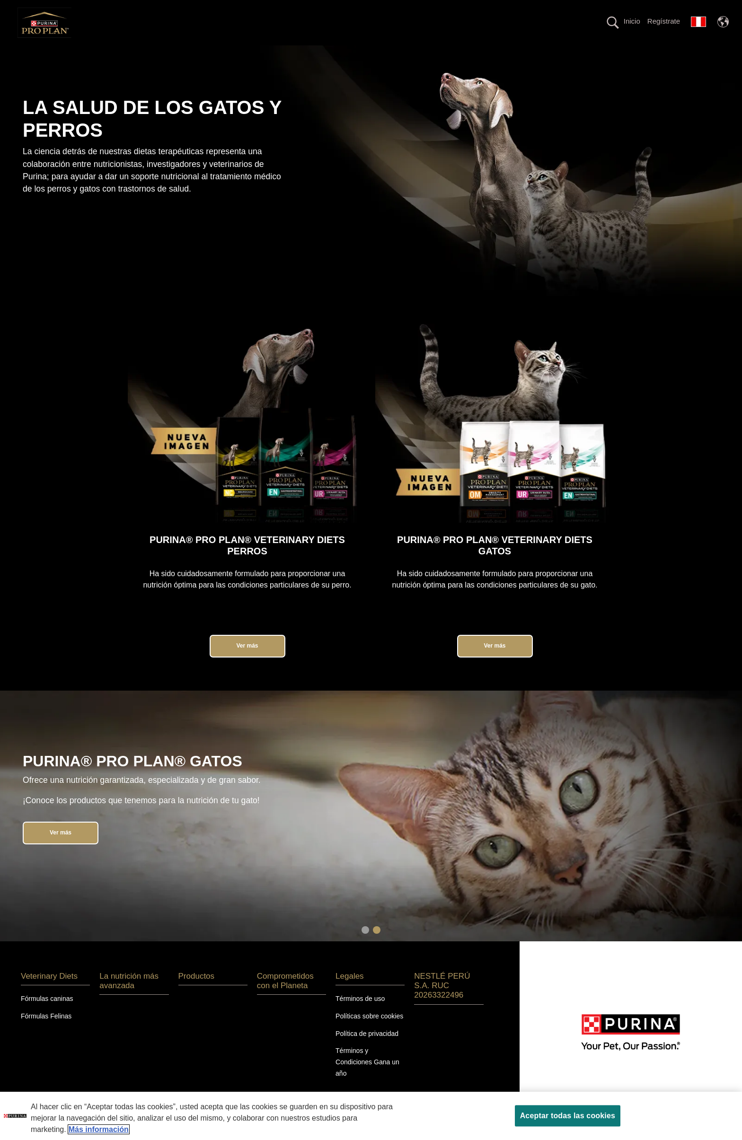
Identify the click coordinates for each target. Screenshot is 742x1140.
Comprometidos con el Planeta (285, 997)
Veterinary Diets (224, 53)
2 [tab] (376, 946)
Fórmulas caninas (47, 1015)
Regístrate (663, 21)
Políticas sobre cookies (369, 1032)
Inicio (632, 21)
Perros (105, 53)
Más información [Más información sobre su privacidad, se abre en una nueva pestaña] (99, 1129)
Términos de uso (360, 1015)
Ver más (247, 662)
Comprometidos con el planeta (503, 53)
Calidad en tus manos (614, 53)
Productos (409, 53)
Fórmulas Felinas (46, 1032)
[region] (371, 1116)
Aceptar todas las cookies (567, 1116)
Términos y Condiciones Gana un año (367, 1079)
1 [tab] (365, 946)
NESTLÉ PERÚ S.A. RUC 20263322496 (442, 1002)
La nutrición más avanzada (321, 53)
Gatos (158, 53)
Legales (350, 992)
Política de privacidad (367, 1050)
